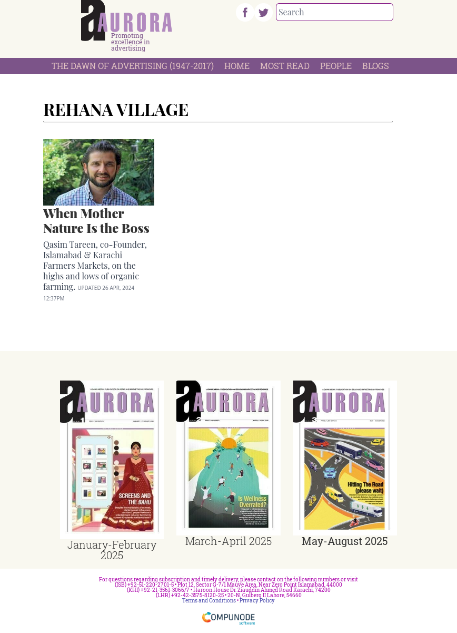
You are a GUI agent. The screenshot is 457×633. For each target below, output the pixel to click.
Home (237, 65)
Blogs (375, 65)
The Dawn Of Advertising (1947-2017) (133, 65)
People (336, 65)
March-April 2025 (228, 541)
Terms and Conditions (209, 600)
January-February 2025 (111, 550)
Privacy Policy (257, 600)
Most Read (285, 65)
